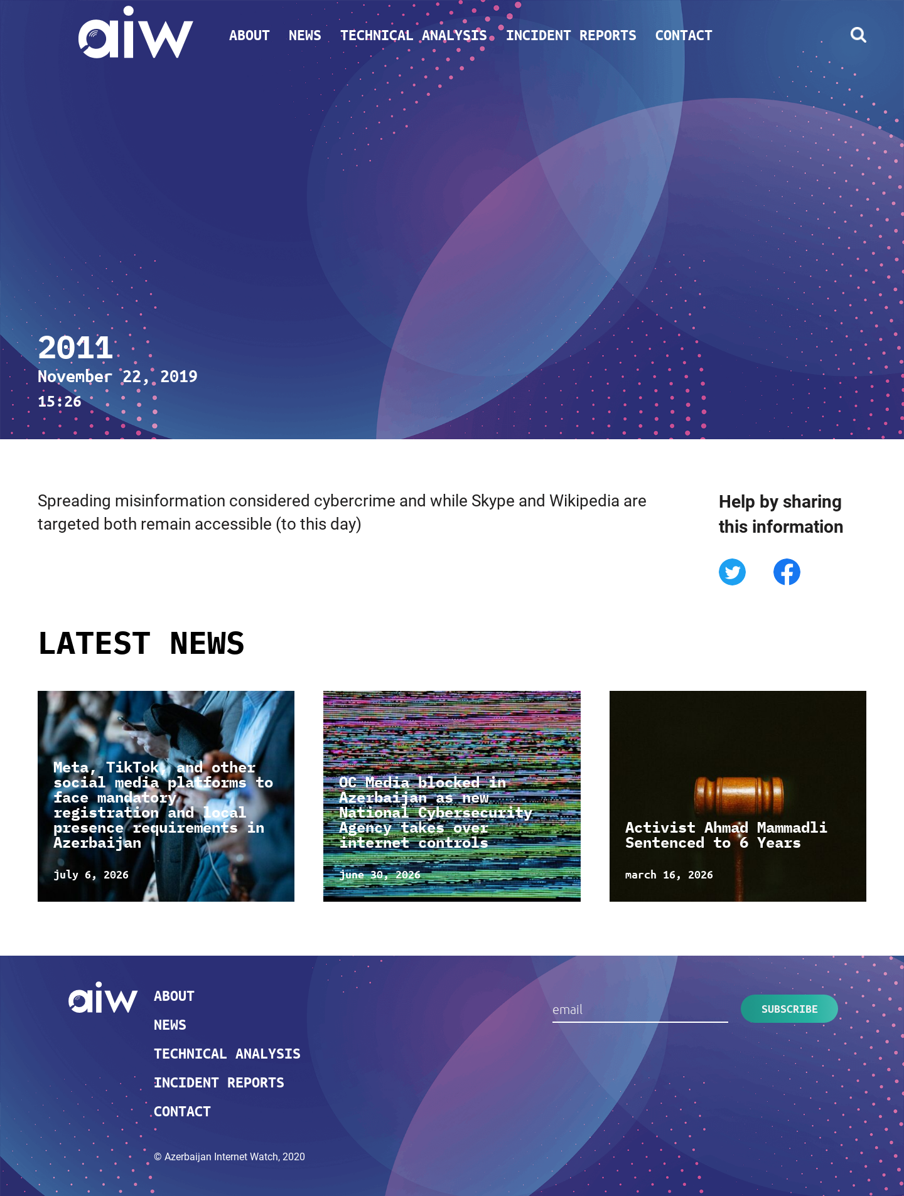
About (249, 34)
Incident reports (571, 34)
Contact (684, 34)
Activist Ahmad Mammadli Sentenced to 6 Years (726, 834)
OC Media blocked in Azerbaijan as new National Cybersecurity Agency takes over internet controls (435, 812)
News (305, 34)
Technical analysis (413, 34)
